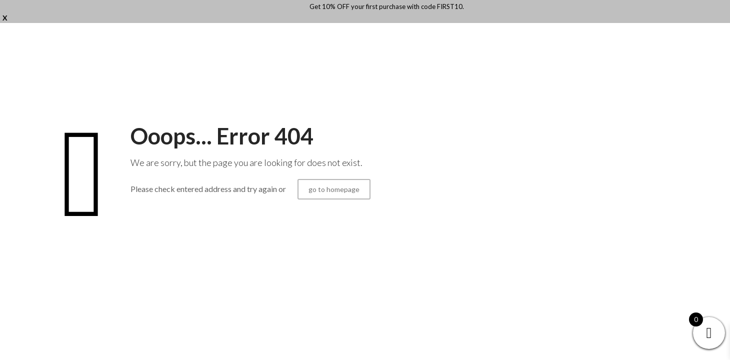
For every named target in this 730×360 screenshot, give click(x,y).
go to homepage (334, 189)
